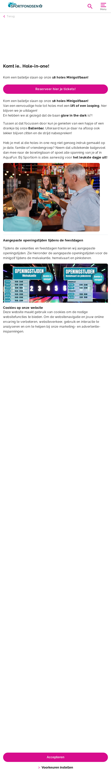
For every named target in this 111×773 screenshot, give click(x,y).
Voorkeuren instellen (55, 767)
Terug (11, 16)
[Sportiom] (29, 6)
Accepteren (55, 757)
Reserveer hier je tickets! (55, 89)
